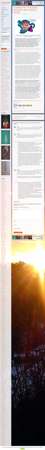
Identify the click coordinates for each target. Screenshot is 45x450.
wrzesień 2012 (3, 395)
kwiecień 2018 (3, 307)
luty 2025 (2, 199)
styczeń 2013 (3, 389)
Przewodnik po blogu (4, 9)
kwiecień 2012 (3, 401)
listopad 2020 (3, 266)
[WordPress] (27, 105)
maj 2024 (2, 211)
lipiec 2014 (3, 366)
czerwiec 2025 (3, 194)
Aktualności (3, 11)
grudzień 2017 (3, 312)
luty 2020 (2, 278)
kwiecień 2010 (3, 433)
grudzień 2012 (3, 391)
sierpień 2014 (3, 364)
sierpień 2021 (3, 254)
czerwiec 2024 (3, 209)
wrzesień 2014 (3, 363)
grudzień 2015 (3, 343)
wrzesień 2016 (3, 332)
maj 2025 (2, 195)
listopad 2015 (3, 345)
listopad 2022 (3, 234)
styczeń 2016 (3, 342)
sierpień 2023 (3, 223)
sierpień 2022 (3, 238)
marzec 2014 (3, 371)
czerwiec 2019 (3, 288)
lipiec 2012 (3, 397)
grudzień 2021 (3, 249)
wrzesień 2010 (3, 426)
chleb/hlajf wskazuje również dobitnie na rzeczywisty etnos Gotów (26, 78)
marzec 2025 (3, 198)
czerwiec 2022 (3, 241)
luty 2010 (2, 435)
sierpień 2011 (3, 412)
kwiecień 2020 (3, 275)
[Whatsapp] (22, 105)
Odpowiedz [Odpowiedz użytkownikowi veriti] (41, 126)
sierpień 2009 (3, 443)
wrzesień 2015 (3, 347)
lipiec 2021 (3, 255)
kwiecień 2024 (3, 212)
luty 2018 (2, 309)
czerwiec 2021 (3, 257)
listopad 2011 (3, 408)
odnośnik (19, 111)
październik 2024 (4, 204)
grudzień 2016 (3, 328)
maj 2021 (2, 258)
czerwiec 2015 (3, 351)
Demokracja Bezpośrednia (5, 28)
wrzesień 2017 (3, 316)
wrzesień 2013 (3, 379)
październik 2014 (4, 362)
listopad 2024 (3, 203)
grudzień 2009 (3, 438)
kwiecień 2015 (3, 354)
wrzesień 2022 (3, 237)
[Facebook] (14, 105)
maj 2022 (2, 242)
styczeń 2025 (3, 200)
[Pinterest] (20, 105)
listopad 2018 (3, 297)
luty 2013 (2, 388)
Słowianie (2, 12)
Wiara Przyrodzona (4, 29)
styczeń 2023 (3, 232)
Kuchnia (2, 24)
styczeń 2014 (3, 374)
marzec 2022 (3, 245)
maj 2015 (2, 353)
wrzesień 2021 (3, 253)
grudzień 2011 (3, 406)
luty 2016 (2, 341)
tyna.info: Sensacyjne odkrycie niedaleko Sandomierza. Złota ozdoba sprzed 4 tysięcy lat (5, 60)
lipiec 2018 (3, 303)
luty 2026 (2, 183)
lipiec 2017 (3, 318)
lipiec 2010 (3, 429)
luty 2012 (2, 404)
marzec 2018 (3, 308)
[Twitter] (18, 105)
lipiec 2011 (3, 413)
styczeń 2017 (3, 326)
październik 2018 (4, 299)
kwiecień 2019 (3, 291)
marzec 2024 (3, 213)
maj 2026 (2, 179)
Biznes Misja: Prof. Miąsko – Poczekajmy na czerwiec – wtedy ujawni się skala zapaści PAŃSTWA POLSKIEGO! (5, 77)
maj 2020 (2, 274)
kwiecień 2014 (3, 370)
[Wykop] (16, 105)
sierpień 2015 (3, 349)
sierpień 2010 (3, 427)
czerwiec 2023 (3, 225)
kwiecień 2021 (3, 259)
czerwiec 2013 (3, 383)
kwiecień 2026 (3, 181)
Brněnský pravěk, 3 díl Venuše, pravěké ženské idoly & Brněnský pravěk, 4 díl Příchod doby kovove (20, 117)
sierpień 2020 (3, 270)
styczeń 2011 (3, 421)
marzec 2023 (3, 229)
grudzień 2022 (3, 233)
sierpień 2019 (3, 286)
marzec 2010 (3, 434)
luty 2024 (2, 215)
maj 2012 (2, 400)
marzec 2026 (3, 182)
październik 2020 (4, 267)
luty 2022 (2, 246)
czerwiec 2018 (3, 304)
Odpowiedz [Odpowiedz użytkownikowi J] (41, 181)
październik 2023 (4, 220)
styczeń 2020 (3, 279)
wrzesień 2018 (3, 300)
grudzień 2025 (3, 186)
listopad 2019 (3, 282)
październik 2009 (4, 441)
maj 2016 (2, 337)
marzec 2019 (3, 292)
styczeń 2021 (3, 263)
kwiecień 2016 (3, 338)
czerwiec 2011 (3, 414)
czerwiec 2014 (3, 367)
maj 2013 (2, 384)
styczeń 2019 (3, 295)
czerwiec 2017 (3, 320)
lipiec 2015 (3, 350)
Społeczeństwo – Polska (5, 14)
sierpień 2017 (3, 317)
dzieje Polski (37, 110)
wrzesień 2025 (3, 190)
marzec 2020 (3, 276)
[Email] (31, 105)
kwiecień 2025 (3, 196)
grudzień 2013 (3, 375)
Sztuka (2, 21)
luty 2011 (2, 420)
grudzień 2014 (3, 359)
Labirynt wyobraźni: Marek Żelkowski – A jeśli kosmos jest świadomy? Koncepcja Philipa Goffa (5, 96)
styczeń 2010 (3, 437)
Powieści (2, 19)
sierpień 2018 (3, 301)
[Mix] (26, 105)
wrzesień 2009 (3, 442)
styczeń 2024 (3, 216)
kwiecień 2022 (3, 244)
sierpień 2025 (3, 191)
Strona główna (3, 7)
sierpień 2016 (3, 333)
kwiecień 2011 (3, 417)
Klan (2, 26)
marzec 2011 (3, 418)
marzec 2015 (3, 355)
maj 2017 (2, 321)
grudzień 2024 (3, 202)
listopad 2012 (3, 392)
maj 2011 (2, 416)
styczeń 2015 (3, 358)
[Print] (29, 105)
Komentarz (16, 209)
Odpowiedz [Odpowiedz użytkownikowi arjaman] (41, 133)
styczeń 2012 (3, 405)
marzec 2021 (3, 261)
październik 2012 (4, 393)
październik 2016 (4, 330)
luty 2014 (2, 372)
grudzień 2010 (3, 422)
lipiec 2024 (3, 208)
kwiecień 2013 (3, 385)
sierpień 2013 (3, 380)
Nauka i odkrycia (3, 16)
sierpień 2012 (3, 396)
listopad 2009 (3, 439)
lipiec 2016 (3, 334)
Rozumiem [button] (22, 448)
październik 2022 (4, 236)
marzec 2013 (3, 387)
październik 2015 (4, 346)
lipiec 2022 (3, 240)
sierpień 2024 (3, 207)
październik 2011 (4, 409)
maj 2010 (2, 431)
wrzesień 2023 (3, 221)
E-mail (15, 224)
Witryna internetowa (17, 228)
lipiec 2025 (3, 192)
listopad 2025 (3, 187)
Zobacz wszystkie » (4, 176)
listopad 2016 (3, 329)
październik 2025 (4, 188)
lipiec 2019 (3, 287)
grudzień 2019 (3, 280)
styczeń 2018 (3, 311)
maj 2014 (2, 368)
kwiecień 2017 (3, 322)
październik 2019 (4, 283)
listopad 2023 (3, 219)
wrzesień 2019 (3, 284)
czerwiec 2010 (3, 430)
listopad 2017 (3, 313)
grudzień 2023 (3, 217)
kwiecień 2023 (3, 228)
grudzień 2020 (3, 265)
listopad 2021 (3, 250)
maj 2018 (2, 305)
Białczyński (5, 2)
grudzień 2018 (3, 296)
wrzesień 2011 (3, 410)
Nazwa (15, 221)
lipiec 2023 (3, 224)
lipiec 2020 (3, 271)
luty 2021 (2, 262)
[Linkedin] (24, 105)
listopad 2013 (3, 376)
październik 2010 (4, 425)
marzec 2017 (3, 324)
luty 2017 (2, 325)
